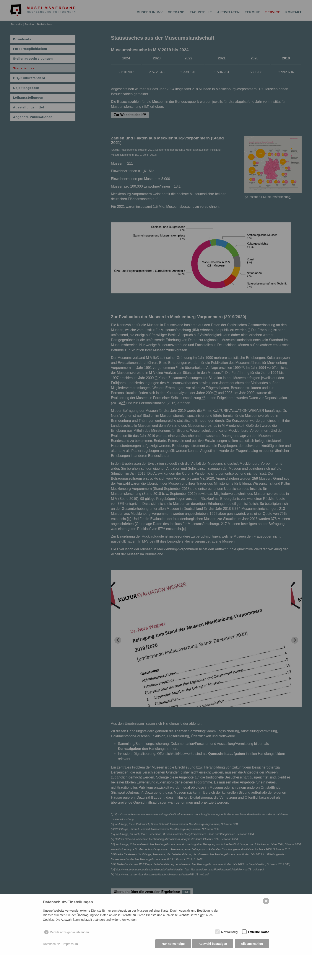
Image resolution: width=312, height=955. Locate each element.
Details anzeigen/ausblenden (69, 932)
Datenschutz (51, 944)
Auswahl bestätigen (212, 944)
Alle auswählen (252, 944)
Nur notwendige (172, 944)
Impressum (70, 944)
